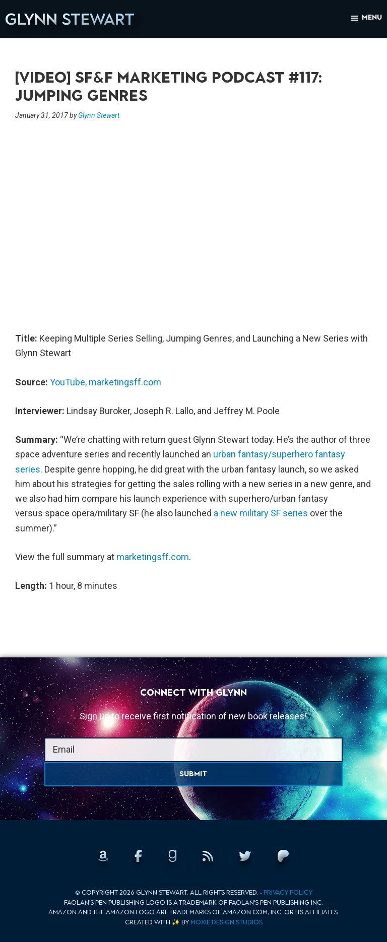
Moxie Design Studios (226, 922)
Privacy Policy (288, 892)
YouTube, (68, 382)
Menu (372, 17)
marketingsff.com (125, 382)
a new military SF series (261, 513)
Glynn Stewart (70, 19)
